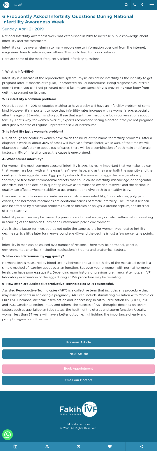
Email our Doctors (78, 380)
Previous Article (78, 342)
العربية (18, 4)
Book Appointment (78, 368)
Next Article (78, 354)
